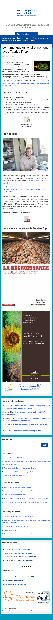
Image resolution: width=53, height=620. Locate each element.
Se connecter (13, 611)
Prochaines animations (21, 549)
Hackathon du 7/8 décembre (28, 556)
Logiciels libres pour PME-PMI (14, 458)
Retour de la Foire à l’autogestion (15, 494)
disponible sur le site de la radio (34, 110)
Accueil (13, 38)
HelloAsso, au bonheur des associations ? (18, 526)
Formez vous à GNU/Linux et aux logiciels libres (19, 472)
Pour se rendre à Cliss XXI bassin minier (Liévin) (20, 468)
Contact (33, 611)
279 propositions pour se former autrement (18, 534)
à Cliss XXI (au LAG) (32, 105)
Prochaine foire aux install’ (22, 553)
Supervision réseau (10, 530)
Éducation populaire (24, 38)
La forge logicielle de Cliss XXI (15, 584)
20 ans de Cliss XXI (26, 560)
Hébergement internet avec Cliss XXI (16, 475)
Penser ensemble (39, 38)
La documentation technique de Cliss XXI (19, 577)
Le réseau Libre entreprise (14, 580)
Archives (5, 611)
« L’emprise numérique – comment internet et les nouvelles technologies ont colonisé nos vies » (26, 83)
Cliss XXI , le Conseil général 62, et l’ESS (17, 487)
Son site (9, 187)
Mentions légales (24, 611)
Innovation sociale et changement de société (18, 491)
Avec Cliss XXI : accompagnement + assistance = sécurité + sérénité (26, 498)
